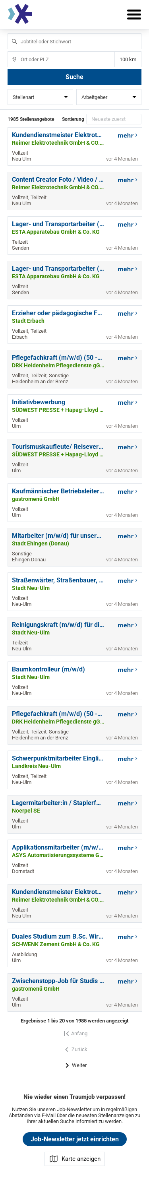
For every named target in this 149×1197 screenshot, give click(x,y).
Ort (10, 51)
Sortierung (73, 119)
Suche (74, 77)
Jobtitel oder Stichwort (10, 33)
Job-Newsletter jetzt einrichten (75, 1139)
